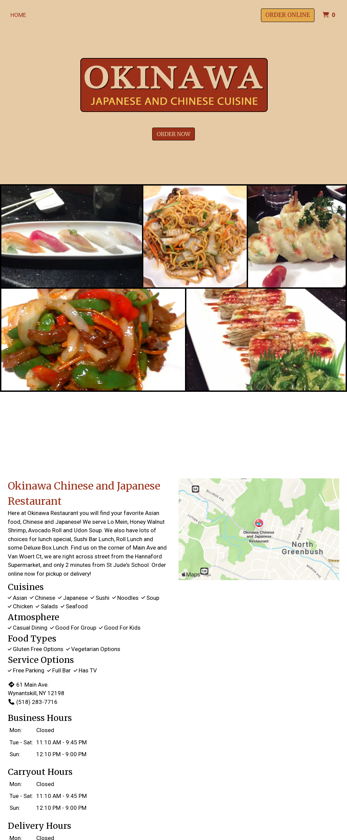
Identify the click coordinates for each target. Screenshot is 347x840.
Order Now (173, 134)
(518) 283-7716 (33, 702)
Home (18, 15)
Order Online (287, 15)
